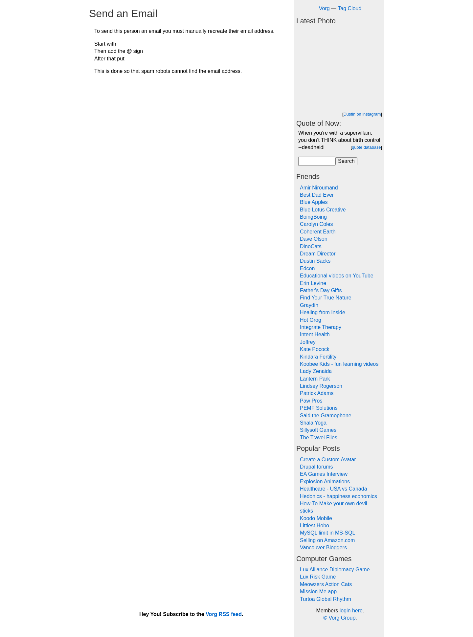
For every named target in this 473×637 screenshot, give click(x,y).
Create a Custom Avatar (328, 459)
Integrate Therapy (320, 327)
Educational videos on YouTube (336, 275)
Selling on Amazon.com (327, 540)
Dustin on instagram (362, 114)
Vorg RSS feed (224, 614)
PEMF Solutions (319, 408)
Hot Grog (310, 320)
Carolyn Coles (316, 224)
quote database (366, 147)
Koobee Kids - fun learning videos (339, 364)
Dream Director (317, 253)
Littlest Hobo (314, 525)
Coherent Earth (318, 231)
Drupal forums (316, 467)
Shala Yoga (313, 423)
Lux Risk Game (318, 577)
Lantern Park (315, 379)
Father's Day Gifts (321, 290)
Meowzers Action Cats (326, 584)
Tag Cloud (349, 8)
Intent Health (315, 334)
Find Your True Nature (325, 297)
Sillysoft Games (318, 430)
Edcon (307, 268)
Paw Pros (311, 401)
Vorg (324, 8)
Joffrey (308, 342)
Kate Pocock (314, 349)
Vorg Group (341, 618)
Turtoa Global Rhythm (325, 599)
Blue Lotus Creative (323, 209)
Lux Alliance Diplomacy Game (335, 569)
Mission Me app (318, 591)
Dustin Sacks (315, 261)
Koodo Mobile (316, 518)
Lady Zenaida (316, 371)
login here (351, 610)
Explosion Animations (325, 481)
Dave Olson (313, 239)
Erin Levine (313, 283)
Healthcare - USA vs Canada (333, 489)
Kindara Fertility (318, 357)
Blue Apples (314, 202)
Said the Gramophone (325, 415)
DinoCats (311, 246)
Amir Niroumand (319, 187)
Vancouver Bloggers (323, 547)
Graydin (309, 305)
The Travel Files (318, 437)
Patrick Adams (316, 393)
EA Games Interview (324, 474)
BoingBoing (313, 217)
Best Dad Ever (317, 195)
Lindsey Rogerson (321, 386)
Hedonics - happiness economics (338, 496)
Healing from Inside (322, 312)
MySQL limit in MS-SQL (327, 533)
